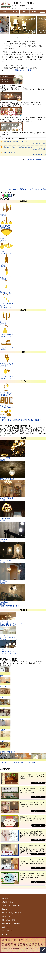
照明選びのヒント (8, 902)
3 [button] (22, 37)
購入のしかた (7, 916)
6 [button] (28, 37)
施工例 (4, 909)
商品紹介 (5, 898)
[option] (23, 25)
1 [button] (17, 37)
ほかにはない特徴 (8, 920)
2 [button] (19, 37)
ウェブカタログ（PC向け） (12, 913)
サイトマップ (7, 931)
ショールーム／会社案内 (11, 923)
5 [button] (26, 37)
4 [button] (24, 37)
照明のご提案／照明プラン (11, 906)
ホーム (4, 934)
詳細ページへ (38, 782)
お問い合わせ (7, 927)
